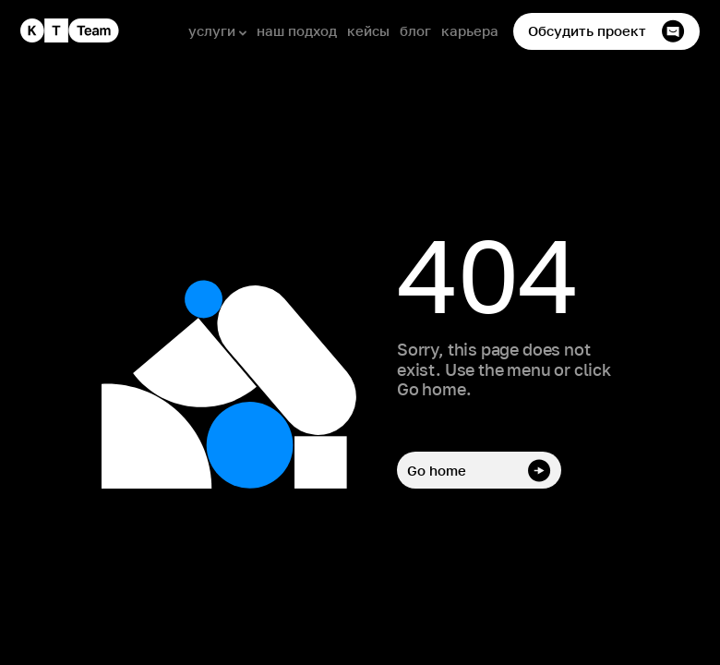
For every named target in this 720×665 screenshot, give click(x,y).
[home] (69, 30)
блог (415, 31)
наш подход (297, 31)
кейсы (368, 31)
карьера (469, 31)
